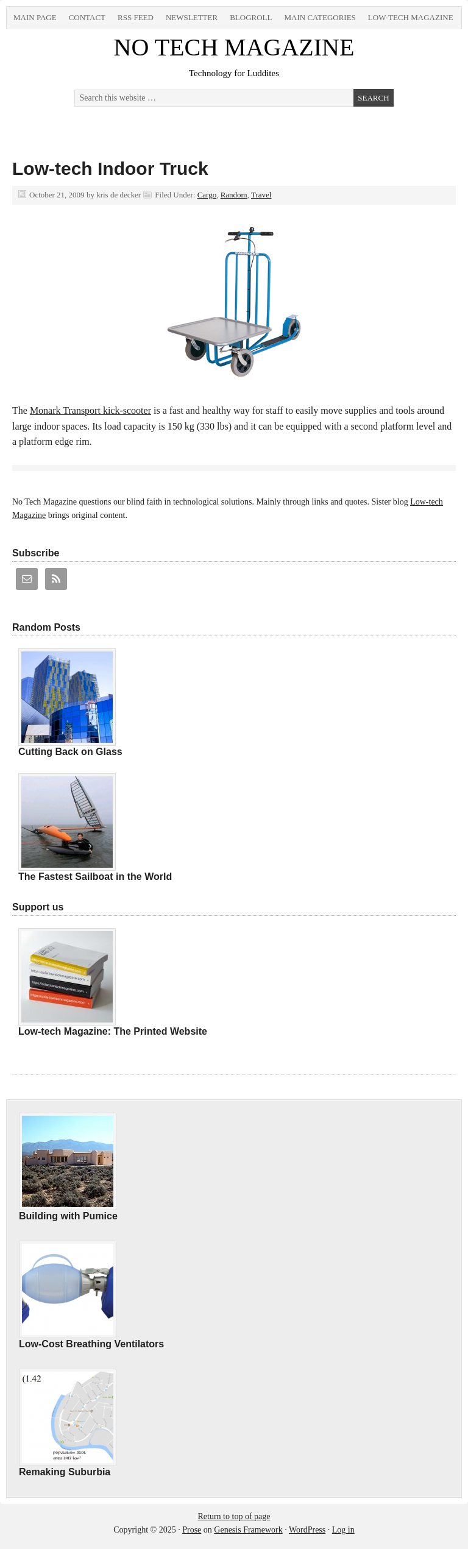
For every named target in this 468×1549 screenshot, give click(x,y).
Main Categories (319, 17)
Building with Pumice (68, 1216)
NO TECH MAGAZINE (234, 47)
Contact (87, 17)
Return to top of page (234, 1516)
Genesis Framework (248, 1529)
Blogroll (251, 17)
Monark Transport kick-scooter (90, 410)
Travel (261, 194)
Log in (343, 1529)
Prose (191, 1529)
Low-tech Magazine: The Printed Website (112, 1031)
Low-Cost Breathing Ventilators (91, 1344)
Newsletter (192, 17)
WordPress (307, 1529)
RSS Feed (136, 17)
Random (234, 194)
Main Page (35, 17)
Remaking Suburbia (64, 1472)
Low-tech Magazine (410, 17)
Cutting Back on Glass (70, 751)
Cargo (207, 194)
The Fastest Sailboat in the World (95, 876)
